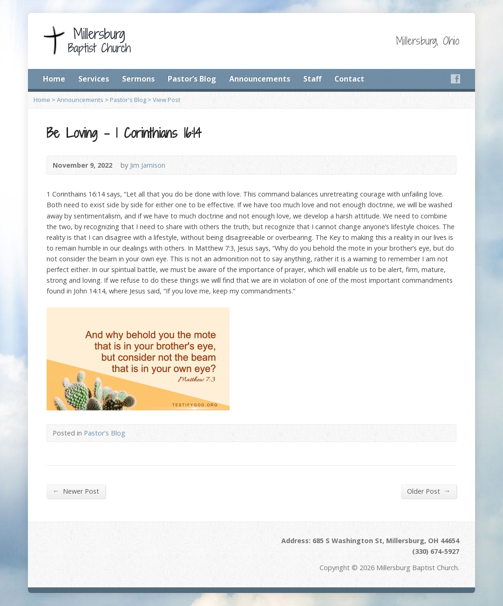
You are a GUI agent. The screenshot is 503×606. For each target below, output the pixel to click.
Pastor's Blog (128, 99)
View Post (166, 99)
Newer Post (76, 491)
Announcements (259, 79)
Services (93, 79)
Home (54, 79)
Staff (312, 79)
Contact (349, 79)
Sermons (138, 79)
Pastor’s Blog (192, 79)
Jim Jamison (147, 165)
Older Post (428, 491)
